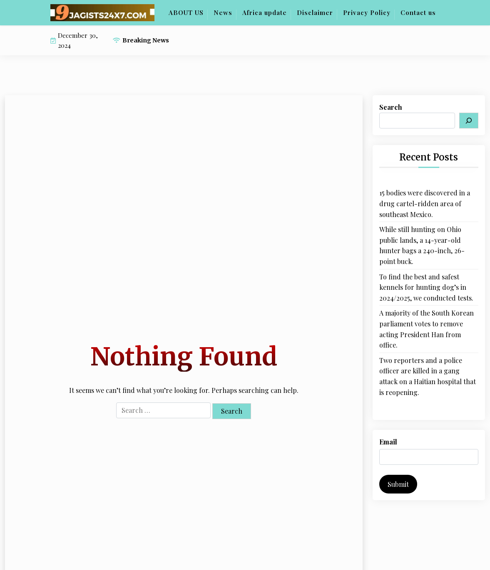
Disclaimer (315, 12)
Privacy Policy (367, 12)
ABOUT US (186, 12)
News (223, 12)
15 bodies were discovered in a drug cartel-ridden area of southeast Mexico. (424, 203)
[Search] (468, 120)
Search (390, 107)
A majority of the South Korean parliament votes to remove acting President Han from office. (426, 328)
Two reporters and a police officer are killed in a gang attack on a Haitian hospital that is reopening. (427, 376)
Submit (398, 484)
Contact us (418, 12)
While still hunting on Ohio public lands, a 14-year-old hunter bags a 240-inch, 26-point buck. (422, 245)
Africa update (264, 12)
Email (388, 441)
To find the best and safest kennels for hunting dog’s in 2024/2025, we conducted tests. (426, 287)
